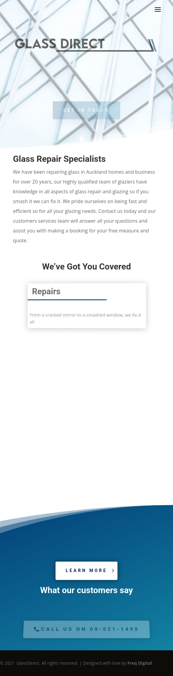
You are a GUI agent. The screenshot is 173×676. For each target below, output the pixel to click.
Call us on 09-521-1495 (90, 629)
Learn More (86, 570)
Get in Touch (86, 112)
